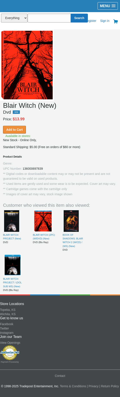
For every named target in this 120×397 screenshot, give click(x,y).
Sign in (104, 21)
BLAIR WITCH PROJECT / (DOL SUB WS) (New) (12, 283)
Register (90, 21)
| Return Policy (109, 386)
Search (79, 18)
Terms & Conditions (73, 386)
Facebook (6, 324)
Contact (60, 376)
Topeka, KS (8, 309)
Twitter (4, 328)
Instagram (6, 332)
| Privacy (92, 386)
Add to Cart (14, 129)
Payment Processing (10, 362)
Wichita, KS (8, 314)
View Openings (10, 342)
